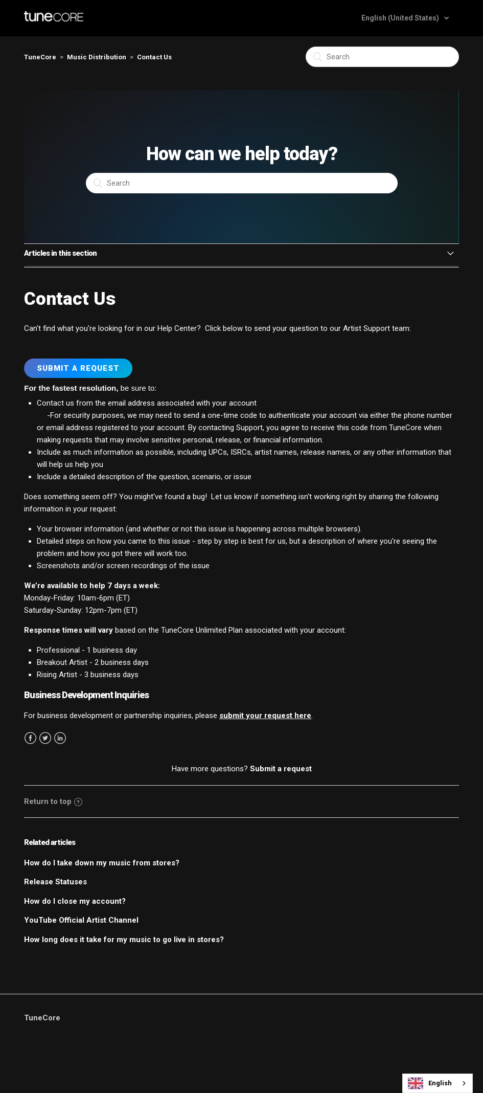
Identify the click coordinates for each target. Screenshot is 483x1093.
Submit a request (281, 768)
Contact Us (154, 57)
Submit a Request (78, 368)
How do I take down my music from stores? (101, 862)
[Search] (382, 57)
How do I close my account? (75, 901)
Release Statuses (55, 881)
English (430, 1083)
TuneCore (40, 57)
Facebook (30, 738)
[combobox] (437, 1083)
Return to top (53, 801)
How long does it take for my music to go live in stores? (124, 939)
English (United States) (401, 18)
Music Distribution (96, 57)
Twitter (45, 738)
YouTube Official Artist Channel (81, 920)
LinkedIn (60, 738)
